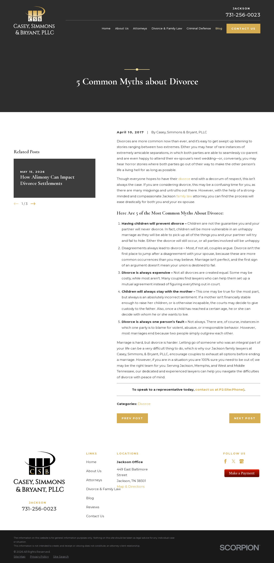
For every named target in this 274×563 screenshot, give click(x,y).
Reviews (92, 507)
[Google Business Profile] (241, 461)
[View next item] (33, 203)
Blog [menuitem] (218, 28)
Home (91, 462)
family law (184, 196)
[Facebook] (225, 461)
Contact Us (243, 28)
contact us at (207, 389)
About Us (93, 471)
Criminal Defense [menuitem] (199, 28)
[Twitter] (233, 461)
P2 (221, 389)
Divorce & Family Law (103, 489)
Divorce (144, 404)
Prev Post (132, 418)
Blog (90, 498)
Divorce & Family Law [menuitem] (166, 28)
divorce (184, 179)
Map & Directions (131, 486)
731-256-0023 (243, 15)
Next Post (245, 418)
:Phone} (237, 389)
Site (227, 389)
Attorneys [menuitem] (140, 28)
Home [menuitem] (106, 28)
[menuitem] (19, 556)
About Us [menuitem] (122, 28)
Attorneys (94, 480)
